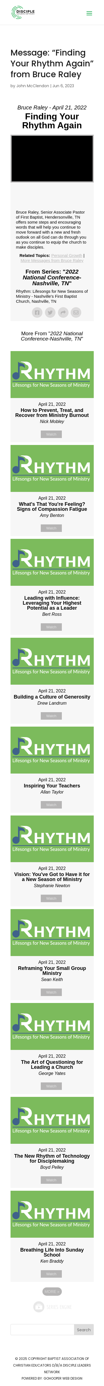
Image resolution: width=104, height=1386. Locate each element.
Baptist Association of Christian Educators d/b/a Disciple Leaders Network (52, 1365)
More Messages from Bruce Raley (52, 260)
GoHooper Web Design (63, 1378)
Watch (51, 434)
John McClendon (32, 86)
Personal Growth (66, 255)
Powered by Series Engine (52, 1306)
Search (84, 1330)
